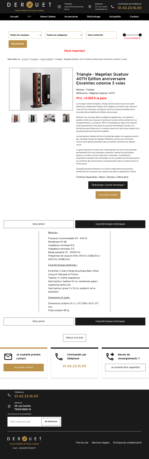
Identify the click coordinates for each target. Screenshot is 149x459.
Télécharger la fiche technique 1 (108, 185)
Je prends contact (108, 195)
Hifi (29, 16)
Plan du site (82, 442)
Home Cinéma (47, 16)
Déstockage (93, 16)
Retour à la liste (74, 337)
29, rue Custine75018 (101, 8)
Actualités (115, 16)
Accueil (14, 16)
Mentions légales (101, 442)
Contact (134, 16)
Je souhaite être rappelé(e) (125, 367)
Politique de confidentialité (127, 442)
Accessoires (71, 16)
